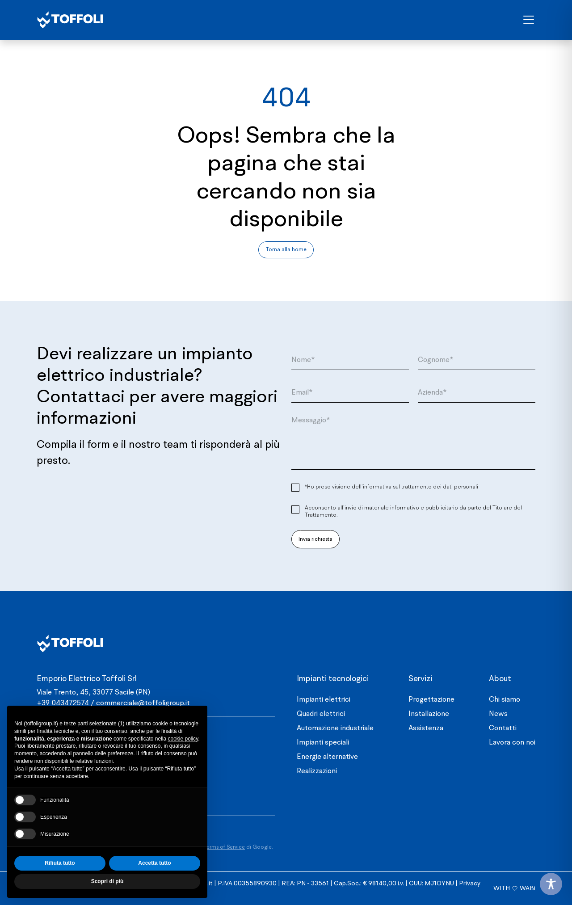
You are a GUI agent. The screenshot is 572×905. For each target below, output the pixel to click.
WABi (527, 888)
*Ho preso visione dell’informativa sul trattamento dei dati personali (391, 487)
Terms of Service (224, 847)
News (498, 714)
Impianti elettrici (323, 699)
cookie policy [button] (183, 739)
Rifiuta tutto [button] (60, 863)
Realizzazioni (317, 771)
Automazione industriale (335, 728)
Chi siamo (504, 699)
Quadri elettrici (321, 714)
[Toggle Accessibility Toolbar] (551, 884)
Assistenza (425, 728)
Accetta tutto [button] (154, 863)
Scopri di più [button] (107, 881)
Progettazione (431, 699)
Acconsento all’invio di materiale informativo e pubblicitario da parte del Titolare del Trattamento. (413, 511)
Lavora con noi (512, 742)
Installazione (428, 714)
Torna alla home (286, 250)
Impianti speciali (323, 742)
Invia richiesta (315, 539)
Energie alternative (327, 757)
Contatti (503, 728)
